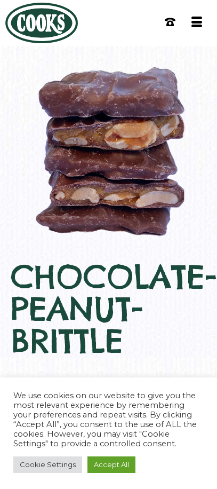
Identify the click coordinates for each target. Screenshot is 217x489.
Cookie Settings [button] (48, 464)
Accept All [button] (111, 464)
